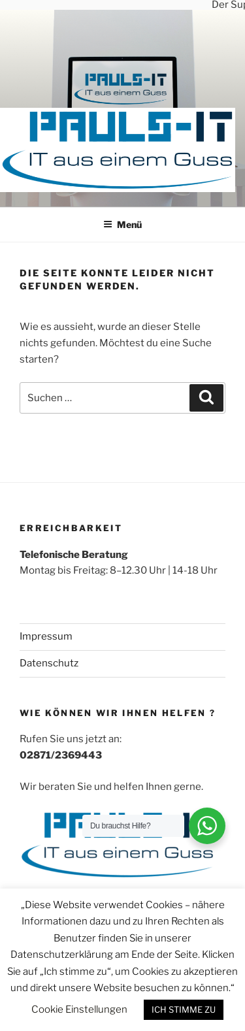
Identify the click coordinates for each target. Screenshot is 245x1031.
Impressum (46, 636)
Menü (122, 223)
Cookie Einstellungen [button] (79, 1009)
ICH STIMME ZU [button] (184, 1009)
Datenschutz (49, 662)
